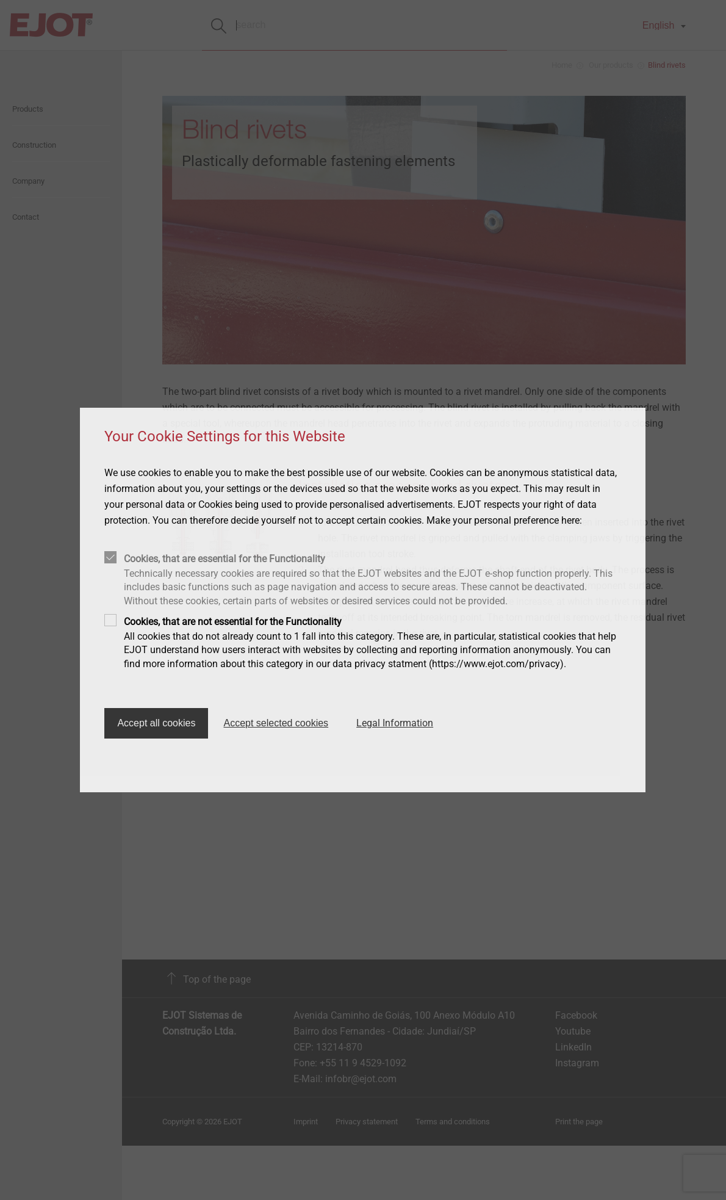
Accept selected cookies (275, 723)
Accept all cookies (156, 723)
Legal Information (394, 723)
